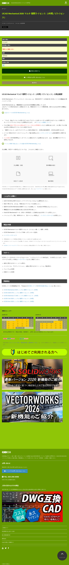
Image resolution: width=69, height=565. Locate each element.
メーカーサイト (39, 188)
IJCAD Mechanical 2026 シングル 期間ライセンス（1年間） (21, 290)
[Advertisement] (34, 435)
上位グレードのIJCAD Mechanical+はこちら (17, 112)
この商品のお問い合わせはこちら (34, 77)
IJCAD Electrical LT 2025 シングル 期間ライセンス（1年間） (21, 295)
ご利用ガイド (5, 527)
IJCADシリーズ (32, 286)
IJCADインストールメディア (11, 245)
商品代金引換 (24, 342)
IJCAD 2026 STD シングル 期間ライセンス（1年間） (19, 292)
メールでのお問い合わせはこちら (14, 471)
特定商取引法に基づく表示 (8, 531)
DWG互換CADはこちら (45, 286)
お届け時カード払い (33, 342)
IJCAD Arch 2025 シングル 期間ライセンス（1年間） (19, 301)
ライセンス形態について (43, 122)
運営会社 (4, 538)
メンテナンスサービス (45, 133)
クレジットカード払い (14, 342)
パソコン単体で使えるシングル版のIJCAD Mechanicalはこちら (22, 143)
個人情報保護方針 (6, 535)
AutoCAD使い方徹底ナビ (8, 542)
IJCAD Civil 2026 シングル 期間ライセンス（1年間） (19, 298)
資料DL (34, 82)
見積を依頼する (34, 71)
